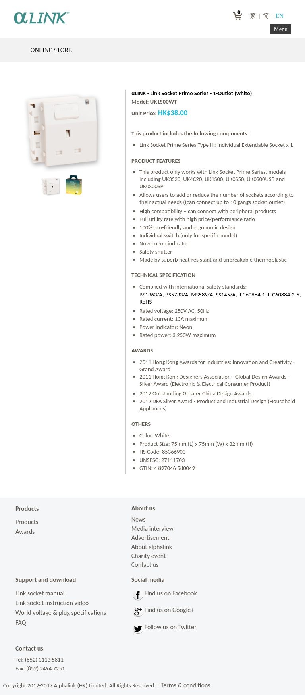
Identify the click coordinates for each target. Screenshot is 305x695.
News (138, 519)
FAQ (20, 622)
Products (26, 522)
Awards (25, 531)
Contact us (144, 564)
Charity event (148, 556)
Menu (281, 29)
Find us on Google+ (169, 610)
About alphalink (151, 547)
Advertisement (150, 537)
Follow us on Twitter (171, 627)
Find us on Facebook (171, 593)
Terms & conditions (185, 685)
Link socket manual (39, 593)
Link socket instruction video (52, 602)
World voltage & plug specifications (60, 612)
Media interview (152, 528)
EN (280, 16)
